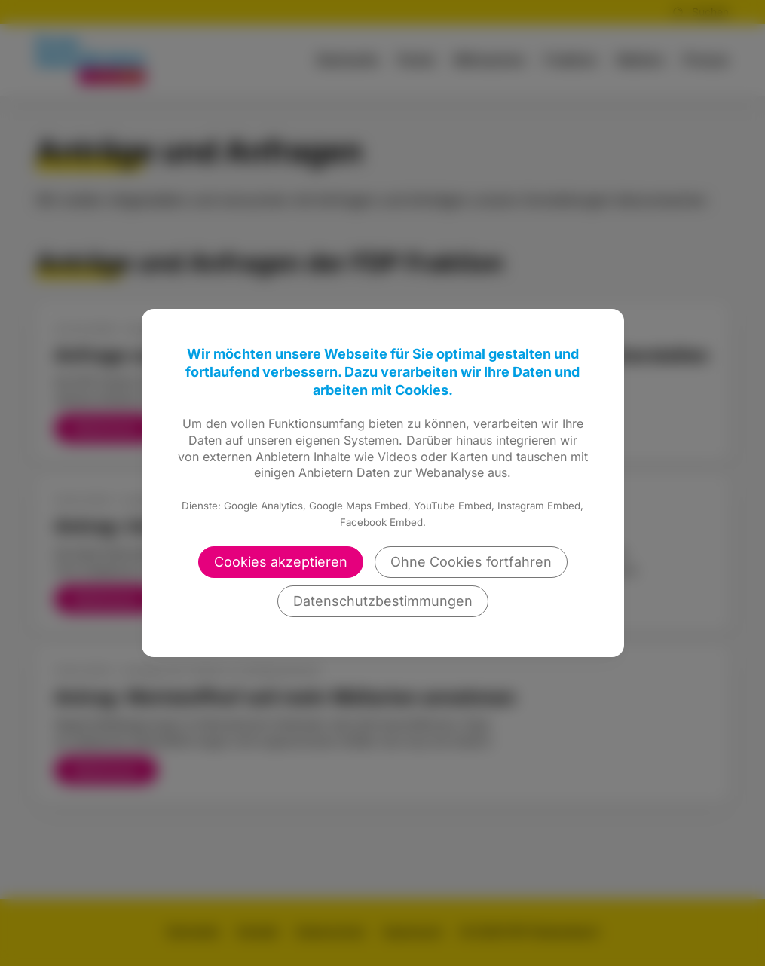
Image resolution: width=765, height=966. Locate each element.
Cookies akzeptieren (280, 562)
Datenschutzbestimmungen (383, 601)
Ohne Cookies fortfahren (471, 562)
